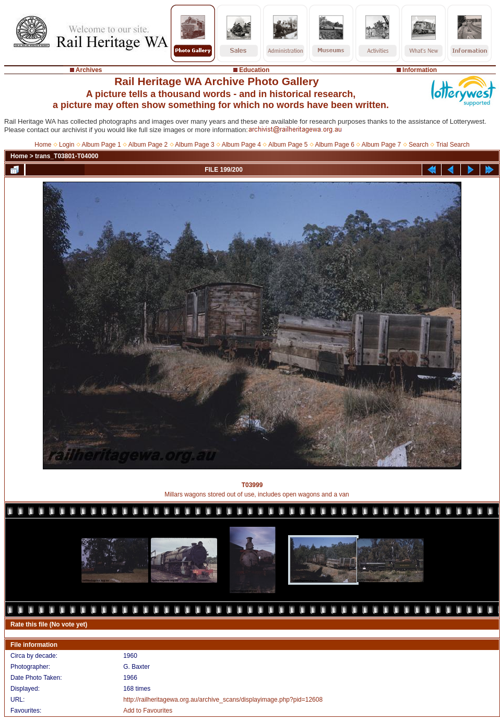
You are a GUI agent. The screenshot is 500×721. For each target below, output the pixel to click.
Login (66, 144)
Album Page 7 (381, 144)
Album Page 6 (334, 144)
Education (254, 70)
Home (42, 144)
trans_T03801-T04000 (66, 156)
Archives (89, 70)
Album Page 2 (148, 144)
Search (418, 144)
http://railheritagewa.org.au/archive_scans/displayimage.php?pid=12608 (223, 699)
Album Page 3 (194, 144)
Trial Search (452, 144)
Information (419, 70)
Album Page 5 (287, 144)
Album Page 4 (241, 144)
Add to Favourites (147, 710)
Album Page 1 (101, 144)
